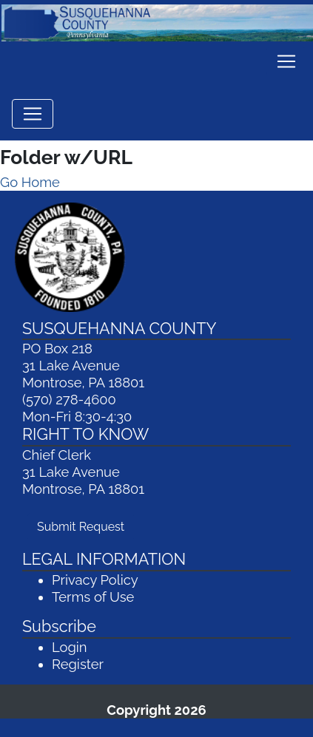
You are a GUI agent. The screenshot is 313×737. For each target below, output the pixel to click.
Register (78, 664)
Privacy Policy (95, 580)
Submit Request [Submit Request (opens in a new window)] (85, 525)
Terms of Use (93, 597)
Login (69, 647)
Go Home (30, 182)
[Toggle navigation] (286, 61)
